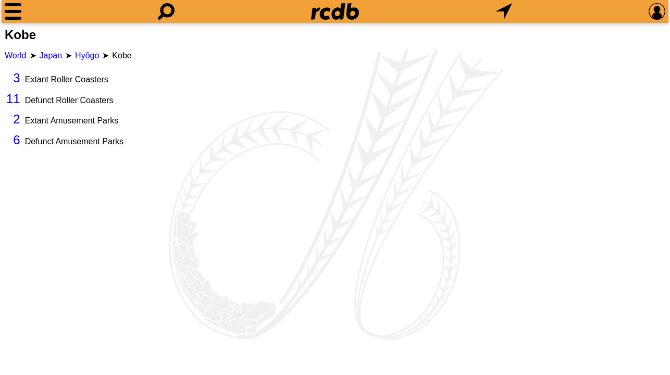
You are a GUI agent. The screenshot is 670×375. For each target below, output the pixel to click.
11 (13, 99)
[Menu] (13, 11)
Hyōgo (87, 55)
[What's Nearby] (503, 11)
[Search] (166, 11)
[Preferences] (657, 11)
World (16, 55)
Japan (51, 55)
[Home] (335, 11)
